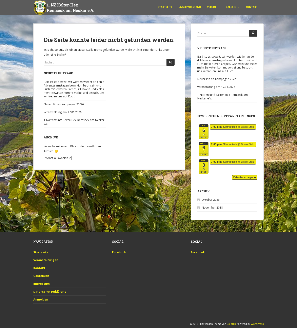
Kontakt (251, 7)
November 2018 (212, 207)
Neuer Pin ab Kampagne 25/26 (64, 104)
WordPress (257, 324)
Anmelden (40, 299)
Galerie (231, 7)
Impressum (41, 284)
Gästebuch (41, 276)
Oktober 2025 (211, 199)
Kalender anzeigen (244, 177)
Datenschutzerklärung (49, 291)
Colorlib (231, 324)
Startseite (165, 7)
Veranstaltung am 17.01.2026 (63, 112)
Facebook (119, 252)
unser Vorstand (189, 7)
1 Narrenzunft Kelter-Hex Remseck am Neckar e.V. (74, 122)
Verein (211, 7)
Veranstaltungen (45, 260)
